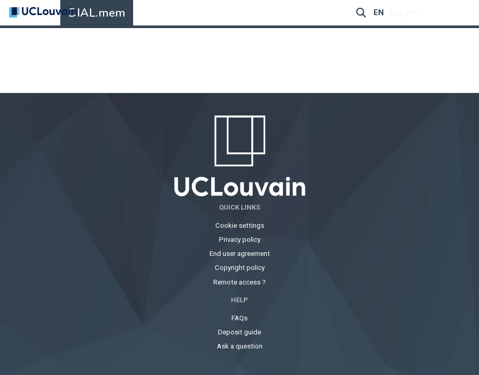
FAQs (239, 318)
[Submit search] (361, 13)
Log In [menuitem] (401, 12)
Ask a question (240, 346)
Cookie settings (239, 225)
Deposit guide (239, 332)
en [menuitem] (378, 12)
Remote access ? (239, 282)
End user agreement (240, 253)
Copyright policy (240, 267)
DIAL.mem (96, 13)
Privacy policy (240, 239)
